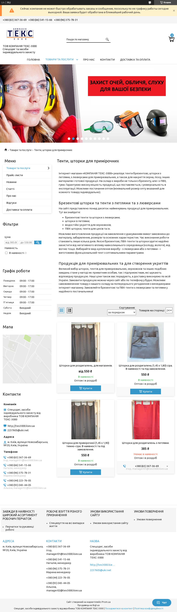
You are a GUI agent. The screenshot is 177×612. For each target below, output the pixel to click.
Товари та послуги (59, 59)
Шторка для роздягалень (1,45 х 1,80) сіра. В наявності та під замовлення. (145, 367)
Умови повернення (149, 519)
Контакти (107, 59)
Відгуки (11, 202)
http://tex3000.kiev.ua (21, 425)
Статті (10, 188)
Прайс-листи (14, 175)
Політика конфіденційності (149, 608)
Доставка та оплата (135, 59)
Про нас (89, 59)
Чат (162, 602)
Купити (87, 388)
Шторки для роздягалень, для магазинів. (85, 365)
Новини (11, 182)
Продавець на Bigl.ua (88, 605)
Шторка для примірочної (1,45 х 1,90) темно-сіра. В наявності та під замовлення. (85, 446)
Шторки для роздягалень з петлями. (145, 442)
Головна (33, 59)
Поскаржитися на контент (119, 608)
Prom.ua (106, 602)
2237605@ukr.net (18, 430)
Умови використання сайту (110, 522)
